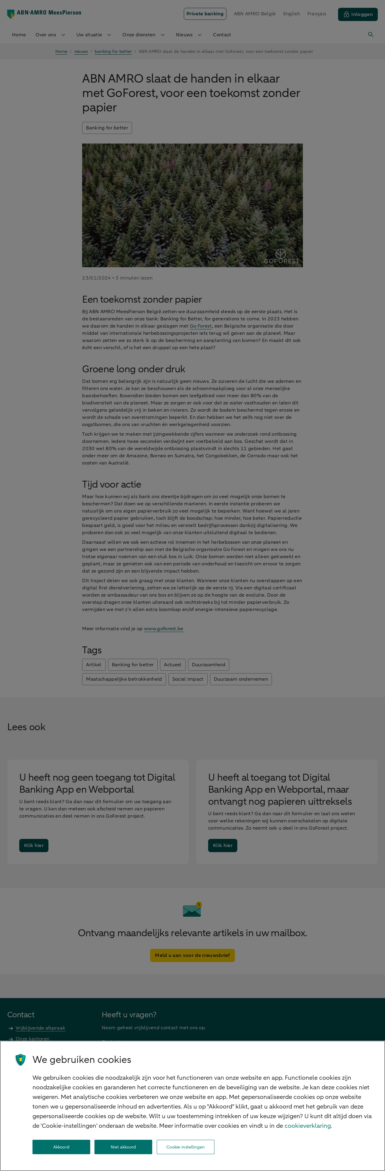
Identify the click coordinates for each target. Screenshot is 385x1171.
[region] (192, 1106)
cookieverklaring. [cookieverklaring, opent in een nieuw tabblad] (308, 1126)
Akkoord (61, 1147)
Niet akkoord (123, 1147)
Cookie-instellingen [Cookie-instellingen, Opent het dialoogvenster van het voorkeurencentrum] (185, 1147)
